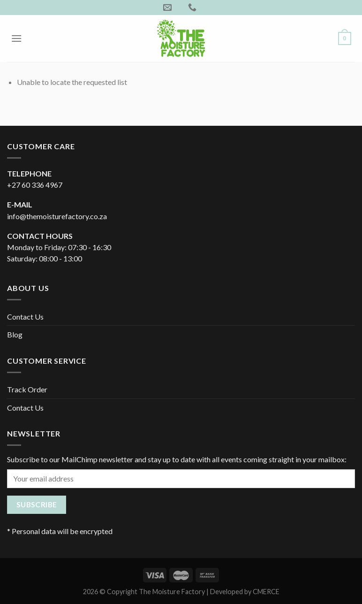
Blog (15, 334)
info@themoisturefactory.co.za (57, 216)
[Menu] (16, 38)
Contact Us (25, 316)
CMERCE (266, 592)
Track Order (27, 389)
